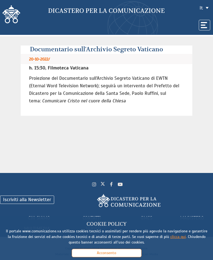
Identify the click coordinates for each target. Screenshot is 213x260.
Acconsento (106, 253)
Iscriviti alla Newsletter (27, 200)
